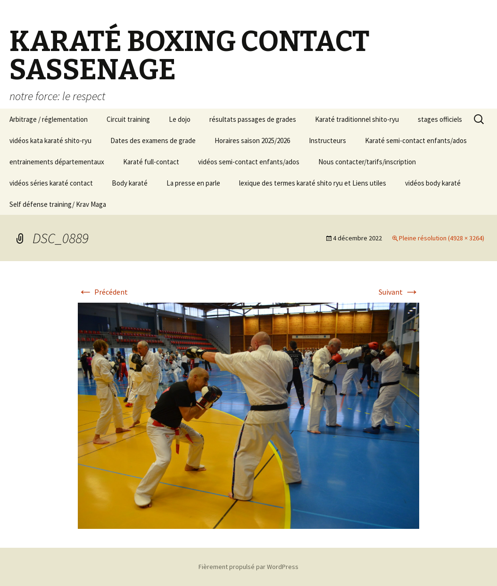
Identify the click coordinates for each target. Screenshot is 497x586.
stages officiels (440, 119)
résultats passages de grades (252, 119)
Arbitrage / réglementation (48, 119)
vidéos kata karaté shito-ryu (50, 140)
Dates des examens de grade (153, 140)
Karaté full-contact (151, 161)
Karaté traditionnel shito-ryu (357, 119)
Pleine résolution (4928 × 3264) (441, 238)
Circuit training (128, 119)
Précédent (103, 292)
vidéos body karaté (433, 182)
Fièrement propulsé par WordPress (248, 566)
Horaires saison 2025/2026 (252, 140)
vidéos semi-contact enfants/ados (248, 161)
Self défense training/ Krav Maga (57, 204)
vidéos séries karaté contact (51, 182)
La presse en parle (193, 182)
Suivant (399, 292)
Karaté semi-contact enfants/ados (416, 140)
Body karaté (130, 182)
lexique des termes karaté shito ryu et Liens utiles (312, 182)
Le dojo (180, 119)
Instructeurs (327, 140)
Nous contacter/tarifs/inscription (367, 161)
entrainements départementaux (56, 161)
